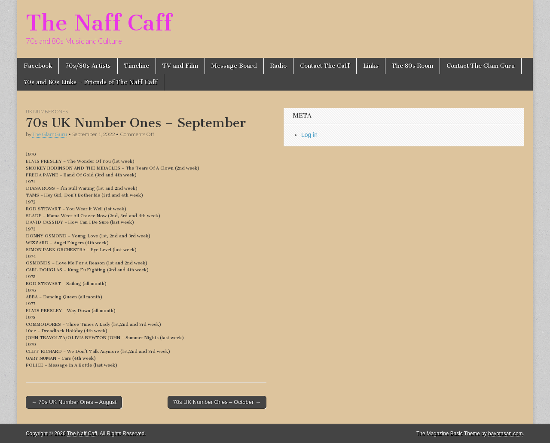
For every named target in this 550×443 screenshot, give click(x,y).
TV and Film (180, 66)
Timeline (136, 66)
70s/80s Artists (88, 66)
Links (371, 66)
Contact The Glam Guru (480, 66)
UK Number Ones (47, 111)
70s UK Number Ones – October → (217, 402)
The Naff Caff (99, 23)
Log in (309, 134)
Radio (278, 66)
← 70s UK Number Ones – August (73, 402)
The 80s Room (412, 66)
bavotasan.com (505, 434)
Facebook (38, 66)
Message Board (234, 66)
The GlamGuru (49, 134)
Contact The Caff (325, 66)
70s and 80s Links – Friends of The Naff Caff (90, 82)
